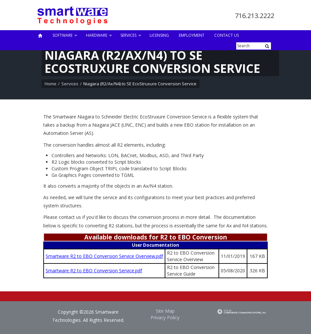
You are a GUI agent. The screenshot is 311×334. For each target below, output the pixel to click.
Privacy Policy (165, 317)
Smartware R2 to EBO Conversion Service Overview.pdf (104, 256)
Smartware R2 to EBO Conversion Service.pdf (94, 270)
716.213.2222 (254, 15)
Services (128, 35)
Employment (191, 35)
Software (62, 35)
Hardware (96, 35)
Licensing (159, 35)
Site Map (165, 311)
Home (50, 84)
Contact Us (226, 35)
